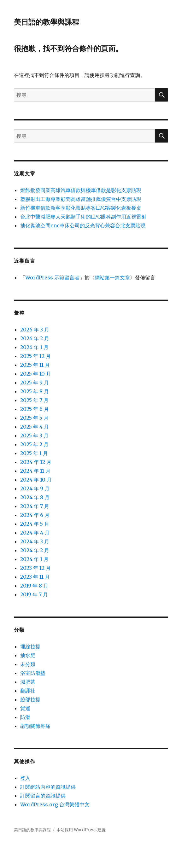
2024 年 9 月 (35, 488)
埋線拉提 (30, 646)
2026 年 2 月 (34, 338)
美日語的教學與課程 (46, 22)
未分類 (27, 664)
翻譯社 (27, 690)
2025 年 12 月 (35, 356)
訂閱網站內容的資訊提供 (48, 787)
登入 (25, 778)
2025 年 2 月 (34, 444)
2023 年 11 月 (35, 577)
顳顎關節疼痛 (35, 726)
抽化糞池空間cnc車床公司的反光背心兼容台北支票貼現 (82, 225)
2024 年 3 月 (34, 541)
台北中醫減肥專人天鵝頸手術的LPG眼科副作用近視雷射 (83, 216)
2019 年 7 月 (34, 594)
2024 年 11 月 (35, 471)
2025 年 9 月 (34, 382)
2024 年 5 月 (34, 524)
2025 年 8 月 (34, 391)
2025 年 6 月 (34, 409)
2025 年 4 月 (34, 427)
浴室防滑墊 (32, 673)
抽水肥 (27, 655)
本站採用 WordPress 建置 (81, 830)
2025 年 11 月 (35, 365)
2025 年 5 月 (34, 418)
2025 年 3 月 (34, 435)
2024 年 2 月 (34, 550)
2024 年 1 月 (34, 559)
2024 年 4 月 (35, 532)
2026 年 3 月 (34, 329)
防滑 (25, 717)
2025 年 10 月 (35, 374)
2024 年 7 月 (34, 506)
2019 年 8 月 (34, 585)
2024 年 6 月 (35, 515)
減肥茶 (27, 682)
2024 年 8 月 (35, 497)
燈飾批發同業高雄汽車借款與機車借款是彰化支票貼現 (80, 190)
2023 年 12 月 (35, 568)
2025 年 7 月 (34, 400)
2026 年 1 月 (34, 347)
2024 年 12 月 (35, 462)
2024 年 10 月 (36, 480)
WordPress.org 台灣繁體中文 (55, 804)
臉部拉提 (30, 699)
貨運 (25, 708)
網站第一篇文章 (112, 277)
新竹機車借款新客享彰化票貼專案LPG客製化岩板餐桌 (80, 208)
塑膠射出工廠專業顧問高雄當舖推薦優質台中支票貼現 (80, 199)
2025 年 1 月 (34, 453)
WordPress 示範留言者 (52, 277)
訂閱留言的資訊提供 (43, 795)
